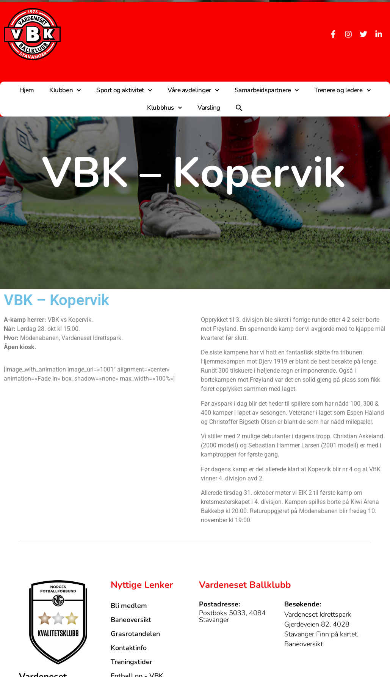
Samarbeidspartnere (267, 90)
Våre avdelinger (193, 90)
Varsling (208, 107)
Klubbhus (164, 108)
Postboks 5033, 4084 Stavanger (232, 616)
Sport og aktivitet (124, 90)
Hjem (26, 90)
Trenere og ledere (342, 90)
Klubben (65, 90)
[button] (239, 108)
